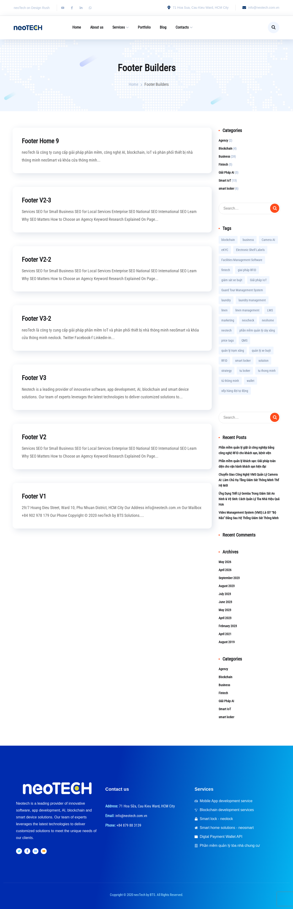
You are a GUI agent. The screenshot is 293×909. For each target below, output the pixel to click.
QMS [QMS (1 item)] (244, 340)
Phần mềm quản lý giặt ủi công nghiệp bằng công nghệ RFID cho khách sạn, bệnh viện (246, 450)
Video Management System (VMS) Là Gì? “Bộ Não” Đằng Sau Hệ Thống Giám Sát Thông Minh (249, 515)
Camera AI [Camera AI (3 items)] (268, 240)
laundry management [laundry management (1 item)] (252, 300)
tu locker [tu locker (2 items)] (244, 370)
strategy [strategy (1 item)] (226, 370)
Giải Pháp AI (226, 172)
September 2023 (229, 578)
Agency (223, 140)
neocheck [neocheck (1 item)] (248, 320)
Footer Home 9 (42, 141)
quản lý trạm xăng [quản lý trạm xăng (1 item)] (232, 350)
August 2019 (227, 642)
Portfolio (144, 27)
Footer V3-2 (37, 318)
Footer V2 (35, 436)
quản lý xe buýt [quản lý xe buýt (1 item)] (261, 350)
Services (118, 27)
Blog (163, 27)
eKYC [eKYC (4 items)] (224, 250)
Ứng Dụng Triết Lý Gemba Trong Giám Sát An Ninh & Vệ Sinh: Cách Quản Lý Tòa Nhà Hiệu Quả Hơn (249, 499)
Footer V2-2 (37, 259)
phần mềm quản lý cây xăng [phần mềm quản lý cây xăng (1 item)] (257, 330)
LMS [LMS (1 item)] (270, 310)
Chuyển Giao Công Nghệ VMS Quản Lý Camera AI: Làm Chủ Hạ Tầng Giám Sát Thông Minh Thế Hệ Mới (249, 480)
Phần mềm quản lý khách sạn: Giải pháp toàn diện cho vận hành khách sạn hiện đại (247, 463)
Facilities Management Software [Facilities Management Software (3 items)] (241, 260)
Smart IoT (225, 180)
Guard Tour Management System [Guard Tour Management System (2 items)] (242, 290)
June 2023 (225, 602)
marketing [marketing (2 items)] (227, 320)
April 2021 (225, 634)
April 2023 (225, 618)
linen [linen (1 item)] (224, 310)
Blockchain (225, 148)
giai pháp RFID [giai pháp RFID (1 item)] (247, 270)
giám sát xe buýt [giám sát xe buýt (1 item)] (231, 280)
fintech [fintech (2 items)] (225, 270)
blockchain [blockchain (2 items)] (228, 240)
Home (76, 27)
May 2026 (225, 562)
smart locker (226, 188)
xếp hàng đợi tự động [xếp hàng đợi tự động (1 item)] (234, 391)
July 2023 (225, 594)
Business (224, 156)
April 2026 (225, 570)
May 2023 (225, 610)
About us (96, 27)
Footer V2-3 (37, 200)
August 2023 (227, 586)
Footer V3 (35, 377)
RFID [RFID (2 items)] (224, 360)
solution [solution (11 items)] (263, 360)
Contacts (182, 27)
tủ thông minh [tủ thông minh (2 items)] (230, 381)
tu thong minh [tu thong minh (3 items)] (267, 370)
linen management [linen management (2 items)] (247, 310)
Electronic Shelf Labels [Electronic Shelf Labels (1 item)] (250, 250)
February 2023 (228, 626)
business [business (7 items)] (248, 240)
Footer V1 (35, 496)
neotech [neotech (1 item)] (226, 330)
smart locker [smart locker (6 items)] (243, 360)
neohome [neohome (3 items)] (268, 320)
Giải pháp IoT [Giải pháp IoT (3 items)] (258, 280)
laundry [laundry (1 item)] (226, 300)
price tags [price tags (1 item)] (227, 340)
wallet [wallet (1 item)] (250, 381)
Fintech (223, 164)
